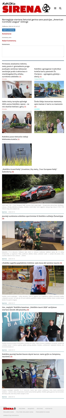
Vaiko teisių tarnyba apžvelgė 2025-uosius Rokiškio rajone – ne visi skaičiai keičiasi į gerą (15, 104)
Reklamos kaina (8, 412)
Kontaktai (48, 408)
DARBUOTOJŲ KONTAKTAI (11, 415)
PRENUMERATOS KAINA (43, 412)
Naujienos (31, 408)
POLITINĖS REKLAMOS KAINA (24, 412)
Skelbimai (22, 408)
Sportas (4, 212)
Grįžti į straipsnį (8, 30)
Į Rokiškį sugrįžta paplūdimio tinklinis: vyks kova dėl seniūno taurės (30, 263)
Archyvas (40, 408)
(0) (20, 76)
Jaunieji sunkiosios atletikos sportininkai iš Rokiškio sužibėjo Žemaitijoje (32, 216)
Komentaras (6, 44)
